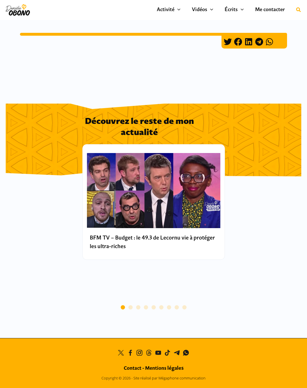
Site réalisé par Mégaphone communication (169, 378)
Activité (178, 10)
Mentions (164, 368)
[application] (187, 10)
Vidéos (209, 10)
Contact (132, 368)
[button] (298, 10)
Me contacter (271, 10)
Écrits (238, 10)
